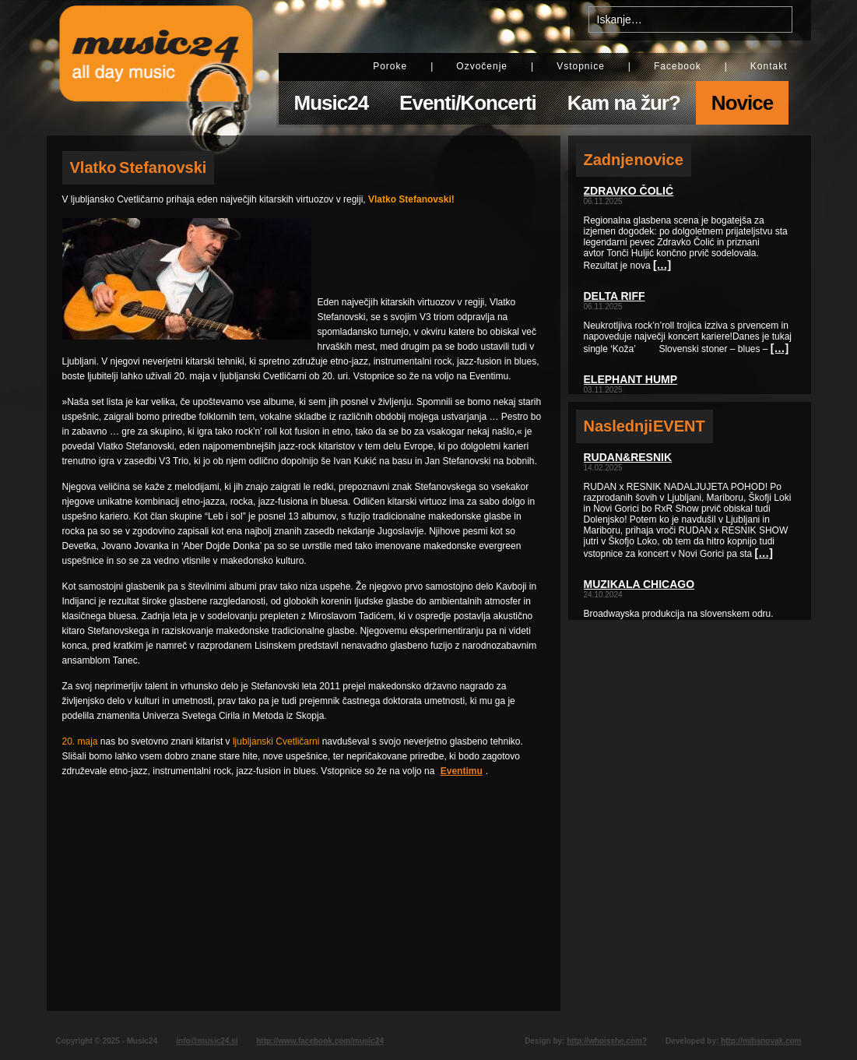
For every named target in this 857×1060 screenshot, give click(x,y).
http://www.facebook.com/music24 (320, 1041)
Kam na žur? (623, 102)
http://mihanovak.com (761, 1041)
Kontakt (769, 66)
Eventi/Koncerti (467, 102)
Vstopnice (581, 66)
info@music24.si (206, 1041)
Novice (742, 102)
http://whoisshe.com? (607, 1041)
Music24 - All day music (156, 68)
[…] (662, 265)
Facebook (677, 66)
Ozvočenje (482, 66)
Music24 (331, 102)
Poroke (390, 66)
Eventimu (462, 771)
